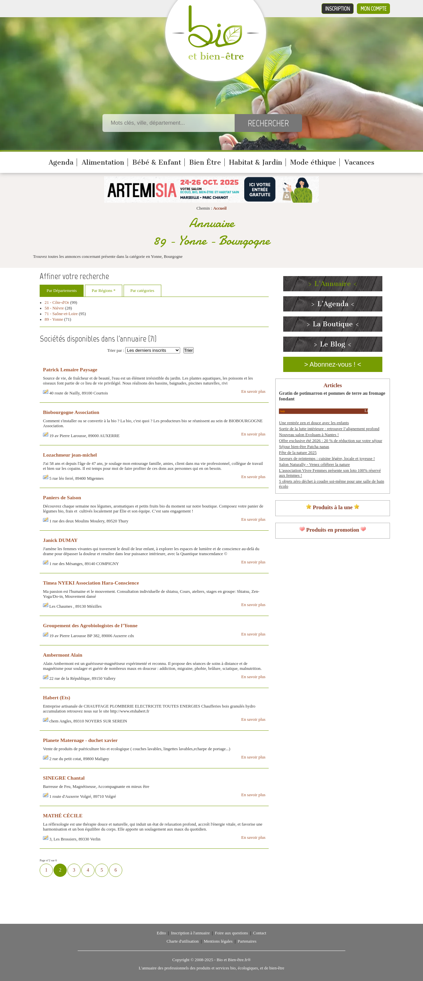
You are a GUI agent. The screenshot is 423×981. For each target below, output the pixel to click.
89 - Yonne (54, 319)
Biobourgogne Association (71, 412)
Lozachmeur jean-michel (70, 455)
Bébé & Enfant (156, 162)
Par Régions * (104, 290)
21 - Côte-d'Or (57, 302)
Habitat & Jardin (255, 162)
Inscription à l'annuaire (190, 933)
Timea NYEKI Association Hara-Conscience (91, 583)
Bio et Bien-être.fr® (233, 960)
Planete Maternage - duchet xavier (80, 740)
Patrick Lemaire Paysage (70, 369)
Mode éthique (313, 162)
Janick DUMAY (60, 540)
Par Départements (62, 290)
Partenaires (247, 941)
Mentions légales (218, 941)
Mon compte (373, 8)
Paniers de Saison (62, 497)
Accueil (220, 208)
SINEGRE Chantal (64, 778)
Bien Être (205, 162)
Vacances (359, 162)
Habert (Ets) (56, 697)
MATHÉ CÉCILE (63, 815)
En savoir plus (253, 391)
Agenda (61, 162)
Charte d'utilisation (183, 941)
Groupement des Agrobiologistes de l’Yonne (90, 625)
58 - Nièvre (54, 308)
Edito (161, 933)
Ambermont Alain (62, 655)
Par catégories (142, 290)
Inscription (337, 8)
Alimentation (103, 162)
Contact (259, 933)
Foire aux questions (231, 933)
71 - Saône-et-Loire (61, 313)
